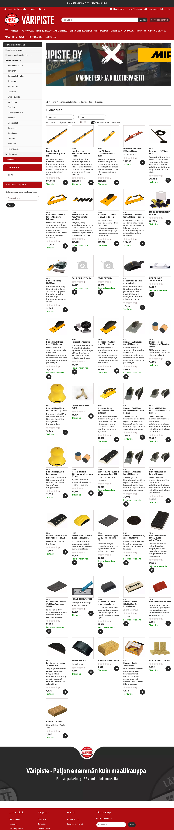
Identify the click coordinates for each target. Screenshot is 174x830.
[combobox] (104, 19)
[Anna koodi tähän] (22, 198)
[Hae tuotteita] (104, 19)
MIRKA (10, 175)
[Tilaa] (132, 824)
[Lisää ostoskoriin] (65, 182)
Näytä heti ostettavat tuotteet (108, 122)
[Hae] (143, 19)
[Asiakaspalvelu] (21, 9)
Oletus (71, 122)
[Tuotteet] (12, 31)
